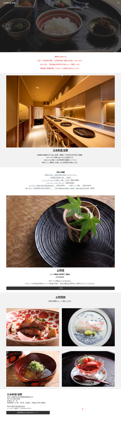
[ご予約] (60, 288)
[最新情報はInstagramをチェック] (28, 412)
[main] (60, 63)
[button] (118, 2)
